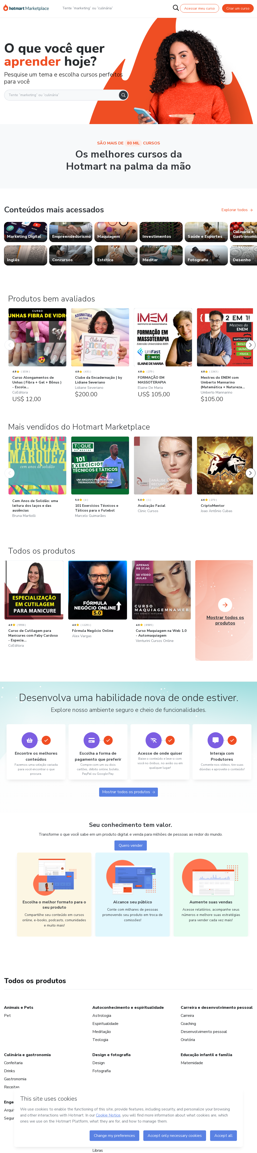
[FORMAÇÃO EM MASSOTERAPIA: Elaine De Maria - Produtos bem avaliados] (163, 356)
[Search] (123, 95)
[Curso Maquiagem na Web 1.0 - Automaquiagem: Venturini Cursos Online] (161, 750)
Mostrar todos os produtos (128, 936)
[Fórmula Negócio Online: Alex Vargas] (97, 747)
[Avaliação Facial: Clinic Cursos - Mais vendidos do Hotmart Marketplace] (163, 620)
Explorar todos (237, 210)
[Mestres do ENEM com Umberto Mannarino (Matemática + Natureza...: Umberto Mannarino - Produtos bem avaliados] (226, 359)
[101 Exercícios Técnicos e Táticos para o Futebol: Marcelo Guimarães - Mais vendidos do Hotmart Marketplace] (100, 623)
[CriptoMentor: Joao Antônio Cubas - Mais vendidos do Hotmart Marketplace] (226, 620)
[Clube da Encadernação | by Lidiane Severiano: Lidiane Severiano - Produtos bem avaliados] (100, 356)
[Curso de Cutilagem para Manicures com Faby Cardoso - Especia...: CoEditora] (33, 752)
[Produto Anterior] (10, 341)
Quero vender (131, 991)
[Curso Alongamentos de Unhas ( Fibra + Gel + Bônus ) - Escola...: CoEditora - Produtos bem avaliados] (37, 359)
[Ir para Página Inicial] (26, 8)
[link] (25, 232)
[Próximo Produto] (250, 341)
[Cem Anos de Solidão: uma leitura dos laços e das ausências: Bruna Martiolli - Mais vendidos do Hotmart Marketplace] (37, 623)
